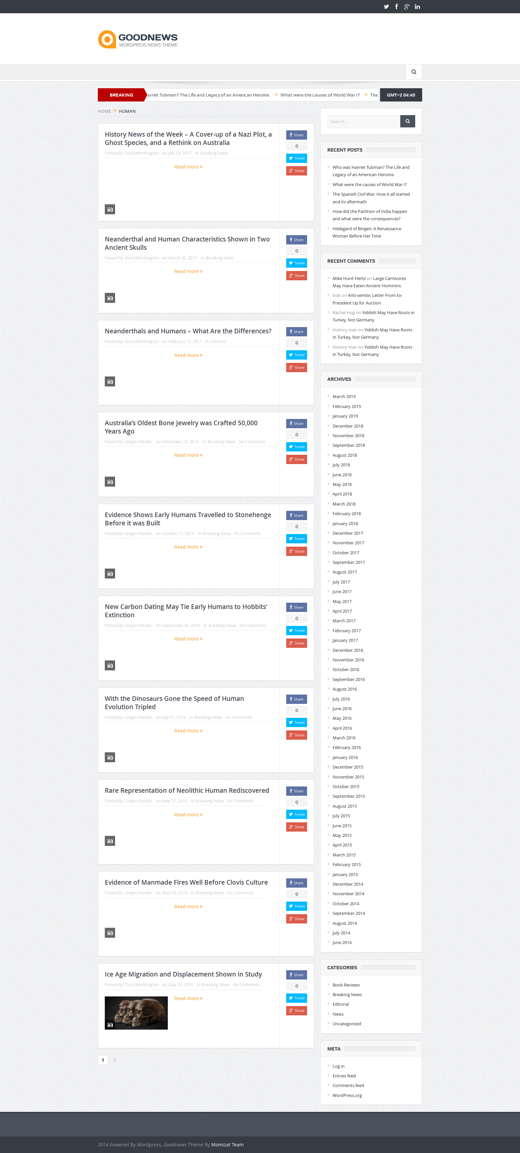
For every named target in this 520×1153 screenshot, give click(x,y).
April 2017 (342, 611)
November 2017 (348, 543)
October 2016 (346, 669)
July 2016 (341, 699)
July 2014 (341, 933)
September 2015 (349, 796)
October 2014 (346, 904)
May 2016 (342, 718)
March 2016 (344, 738)
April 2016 (342, 728)
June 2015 (342, 826)
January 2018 (345, 523)
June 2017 (342, 591)
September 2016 (349, 679)
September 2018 (349, 445)
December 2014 (348, 884)
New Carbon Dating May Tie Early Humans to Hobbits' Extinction (186, 610)
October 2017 (346, 553)
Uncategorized (347, 1024)
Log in (339, 1066)
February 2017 (347, 631)
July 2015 (341, 816)
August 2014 (345, 923)
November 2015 (348, 777)
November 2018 (348, 436)
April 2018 (342, 494)
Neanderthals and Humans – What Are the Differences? (188, 331)
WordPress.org (347, 1095)
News (338, 1014)
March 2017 (344, 621)
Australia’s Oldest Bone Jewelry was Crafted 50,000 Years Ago (181, 427)
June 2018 (342, 475)
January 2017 (345, 640)
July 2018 (341, 465)
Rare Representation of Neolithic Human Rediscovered (187, 790)
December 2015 (348, 767)
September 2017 (349, 562)
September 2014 (349, 913)
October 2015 (346, 786)
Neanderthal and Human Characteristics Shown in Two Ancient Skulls (187, 243)
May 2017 (342, 601)
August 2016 (345, 689)
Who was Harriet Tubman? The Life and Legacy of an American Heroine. (208, 95)
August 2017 (345, 572)
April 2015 (342, 845)
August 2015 (345, 806)
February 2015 (347, 864)
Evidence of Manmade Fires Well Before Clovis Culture (186, 882)
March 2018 (344, 504)
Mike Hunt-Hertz (349, 278)
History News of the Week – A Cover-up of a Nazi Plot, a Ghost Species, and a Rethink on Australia (188, 138)
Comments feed (348, 1085)
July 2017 (341, 582)
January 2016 (345, 757)
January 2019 (345, 416)
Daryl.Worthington (142, 153)
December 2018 (348, 426)
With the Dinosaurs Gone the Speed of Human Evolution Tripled (174, 702)
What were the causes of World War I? (331, 95)
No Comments (252, 441)
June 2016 (342, 709)
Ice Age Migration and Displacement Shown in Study (183, 974)
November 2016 (348, 660)
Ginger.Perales (139, 441)
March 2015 (344, 855)
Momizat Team (227, 1144)
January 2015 (345, 874)
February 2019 (347, 406)
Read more (188, 167)
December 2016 (348, 650)
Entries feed (344, 1076)
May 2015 (342, 835)
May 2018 (342, 484)
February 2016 (347, 747)
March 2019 (344, 396)
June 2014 (342, 942)
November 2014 (348, 894)
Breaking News (214, 153)
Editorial (218, 341)
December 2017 (348, 533)
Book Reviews (346, 985)
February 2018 (347, 513)
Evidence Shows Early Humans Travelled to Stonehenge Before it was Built (188, 518)
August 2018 (345, 455)
